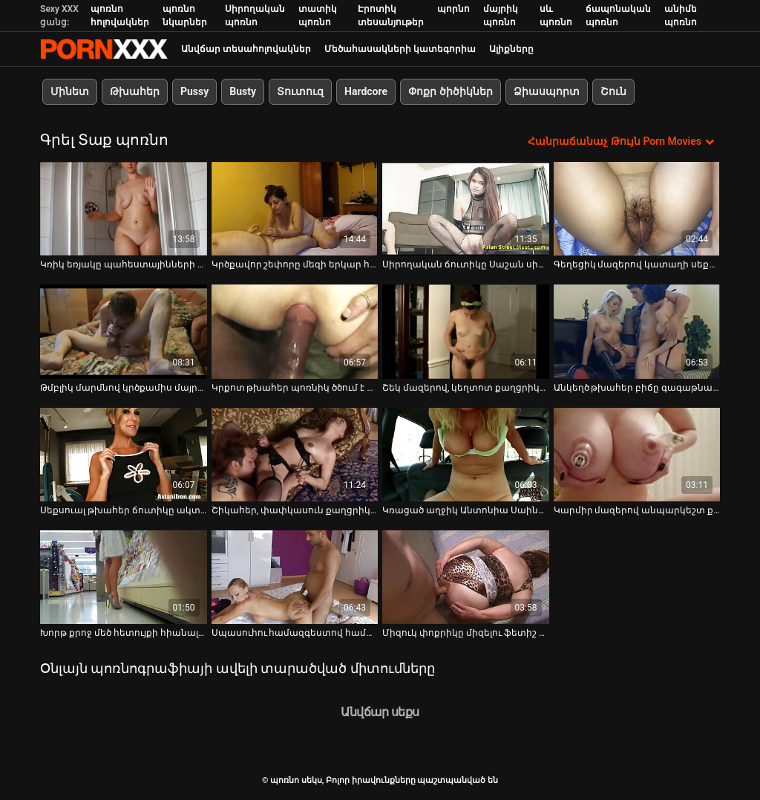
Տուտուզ (300, 91)
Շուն (613, 91)
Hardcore (365, 91)
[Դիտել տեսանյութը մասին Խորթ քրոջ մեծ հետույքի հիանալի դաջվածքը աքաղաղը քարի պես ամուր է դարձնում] (123, 577)
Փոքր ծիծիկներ (450, 91)
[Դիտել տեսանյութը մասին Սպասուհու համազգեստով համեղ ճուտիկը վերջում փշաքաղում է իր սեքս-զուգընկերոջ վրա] (295, 577)
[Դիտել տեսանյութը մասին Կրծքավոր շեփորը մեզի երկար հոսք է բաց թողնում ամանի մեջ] (295, 209)
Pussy (194, 91)
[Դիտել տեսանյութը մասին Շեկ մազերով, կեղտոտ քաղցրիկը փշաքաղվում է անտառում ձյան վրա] (465, 331)
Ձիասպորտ (547, 91)
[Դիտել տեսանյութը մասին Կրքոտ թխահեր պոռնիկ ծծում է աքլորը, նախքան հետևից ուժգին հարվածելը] (295, 331)
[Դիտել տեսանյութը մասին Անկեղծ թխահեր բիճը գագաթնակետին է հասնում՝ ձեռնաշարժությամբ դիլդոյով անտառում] (637, 331)
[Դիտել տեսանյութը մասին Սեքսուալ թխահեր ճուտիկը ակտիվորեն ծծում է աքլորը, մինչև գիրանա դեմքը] (123, 454)
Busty (242, 91)
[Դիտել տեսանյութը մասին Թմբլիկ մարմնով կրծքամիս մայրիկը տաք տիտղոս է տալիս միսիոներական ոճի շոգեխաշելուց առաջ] (123, 331)
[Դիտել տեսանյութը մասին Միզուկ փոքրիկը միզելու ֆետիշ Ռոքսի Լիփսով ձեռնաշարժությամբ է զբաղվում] (465, 577)
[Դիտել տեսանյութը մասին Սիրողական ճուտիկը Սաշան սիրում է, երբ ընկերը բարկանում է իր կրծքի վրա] (465, 209)
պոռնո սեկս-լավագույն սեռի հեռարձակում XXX (104, 49)
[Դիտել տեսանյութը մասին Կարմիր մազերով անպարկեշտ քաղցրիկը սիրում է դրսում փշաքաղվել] (637, 454)
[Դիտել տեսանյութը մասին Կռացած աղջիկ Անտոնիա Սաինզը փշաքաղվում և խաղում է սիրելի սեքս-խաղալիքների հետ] (465, 454)
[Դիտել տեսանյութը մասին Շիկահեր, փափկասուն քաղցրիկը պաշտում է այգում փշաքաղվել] (295, 454)
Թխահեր (135, 91)
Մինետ (69, 91)
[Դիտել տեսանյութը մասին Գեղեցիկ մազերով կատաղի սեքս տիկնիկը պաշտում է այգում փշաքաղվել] (637, 209)
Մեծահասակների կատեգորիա (400, 49)
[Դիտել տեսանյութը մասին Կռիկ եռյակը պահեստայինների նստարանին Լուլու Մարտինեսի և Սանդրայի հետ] (123, 209)
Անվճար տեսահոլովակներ (246, 49)
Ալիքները (511, 49)
